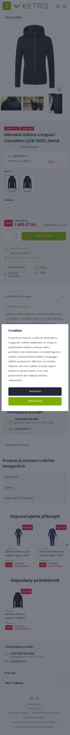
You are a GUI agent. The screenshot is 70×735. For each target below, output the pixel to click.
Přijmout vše (35, 401)
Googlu (52, 357)
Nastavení (35, 391)
